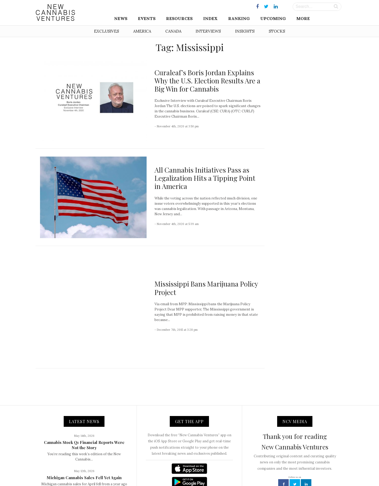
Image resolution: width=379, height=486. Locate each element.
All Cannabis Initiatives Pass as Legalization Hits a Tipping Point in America (204, 178)
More (303, 18)
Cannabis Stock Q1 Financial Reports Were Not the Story (84, 393)
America (142, 31)
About (148, 471)
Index (210, 18)
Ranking (239, 18)
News (120, 18)
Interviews (208, 31)
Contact (165, 471)
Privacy (227, 471)
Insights (245, 31)
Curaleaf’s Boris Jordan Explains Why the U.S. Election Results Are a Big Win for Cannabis (207, 80)
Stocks (277, 31)
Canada (173, 31)
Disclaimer (247, 471)
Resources (179, 18)
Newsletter (185, 471)
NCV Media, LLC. (125, 471)
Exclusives (106, 31)
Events (147, 18)
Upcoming (273, 18)
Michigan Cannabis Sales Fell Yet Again (84, 425)
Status (266, 471)
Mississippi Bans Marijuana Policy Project (206, 262)
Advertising (207, 471)
